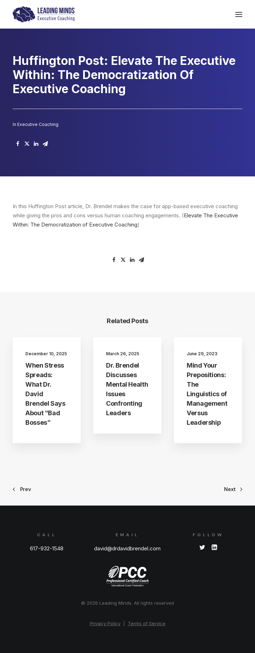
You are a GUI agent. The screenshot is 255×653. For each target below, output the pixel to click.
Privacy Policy (105, 623)
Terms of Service (147, 623)
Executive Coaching (37, 124)
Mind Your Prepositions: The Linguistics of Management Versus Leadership (207, 394)
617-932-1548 (46, 548)
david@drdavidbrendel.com (127, 548)
